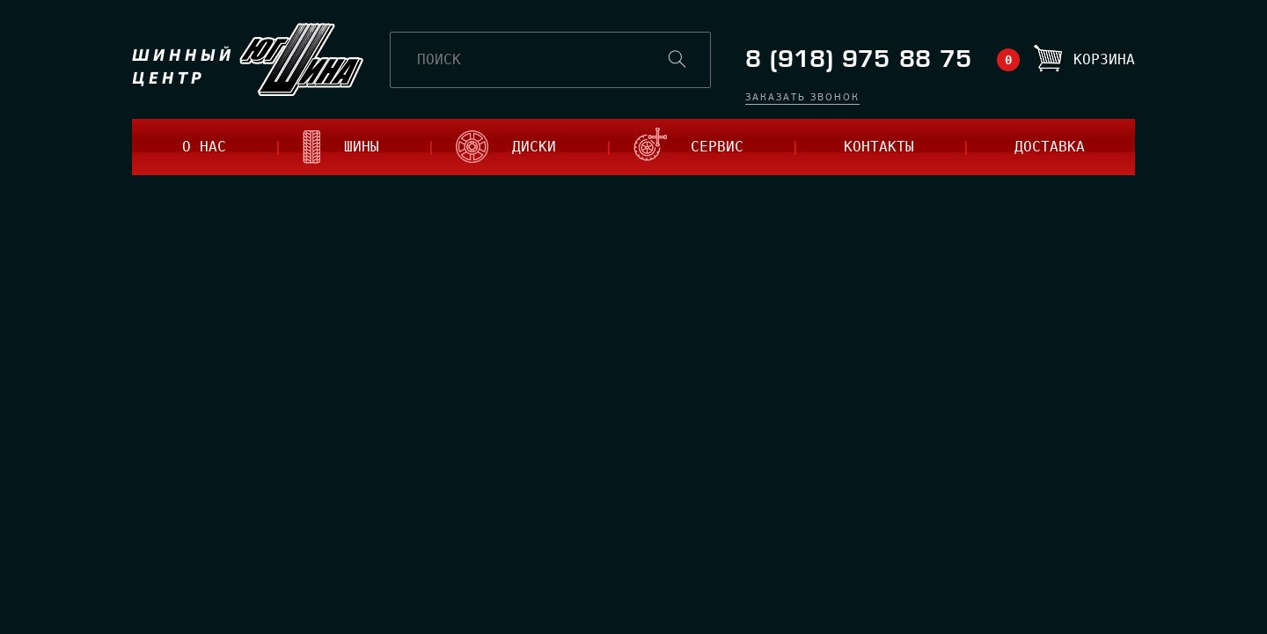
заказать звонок (802, 98)
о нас (204, 146)
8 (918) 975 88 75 (858, 59)
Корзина (1104, 59)
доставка (1049, 146)
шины (361, 146)
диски (534, 146)
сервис (717, 146)
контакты (879, 146)
